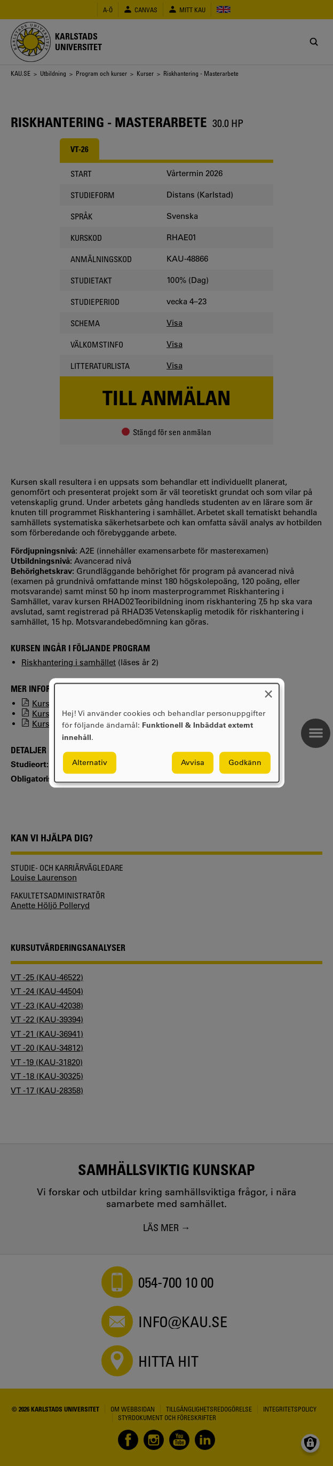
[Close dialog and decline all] (268, 690)
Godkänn (244, 763)
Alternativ (89, 763)
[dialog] (166, 732)
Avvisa (192, 763)
